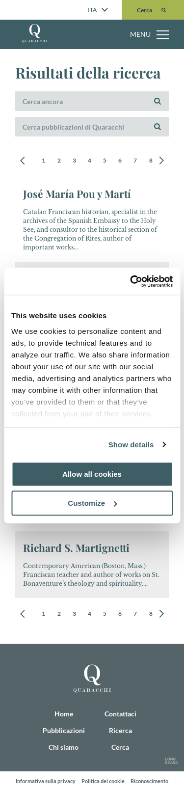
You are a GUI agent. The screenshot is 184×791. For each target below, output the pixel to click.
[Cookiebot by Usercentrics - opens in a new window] (131, 281)
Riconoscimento (149, 781)
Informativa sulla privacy (46, 781)
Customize (92, 503)
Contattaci (120, 713)
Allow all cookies (92, 474)
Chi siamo (64, 747)
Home (63, 713)
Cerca (120, 747)
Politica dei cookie (103, 781)
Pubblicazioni (64, 730)
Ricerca (120, 730)
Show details (131, 444)
